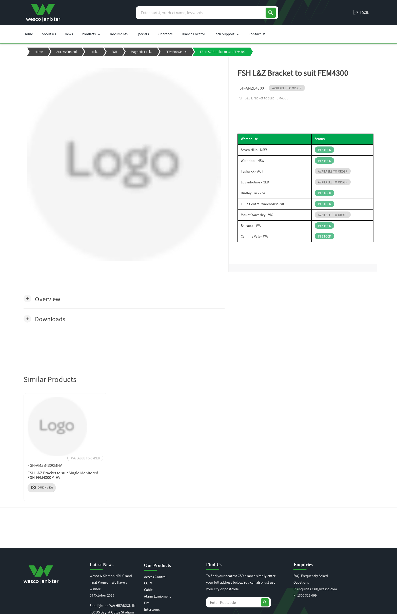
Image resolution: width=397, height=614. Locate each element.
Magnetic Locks (141, 52)
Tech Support (227, 34)
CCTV (148, 583)
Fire (147, 603)
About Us (49, 34)
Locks (94, 52)
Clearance (165, 34)
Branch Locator (193, 34)
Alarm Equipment (157, 596)
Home (28, 34)
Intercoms (152, 609)
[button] (42, 298)
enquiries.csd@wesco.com (317, 589)
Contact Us (257, 34)
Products (91, 34)
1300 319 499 (307, 595)
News (69, 34)
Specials (142, 34)
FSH (114, 52)
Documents (119, 34)
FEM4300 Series (176, 52)
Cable (148, 589)
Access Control (66, 52)
